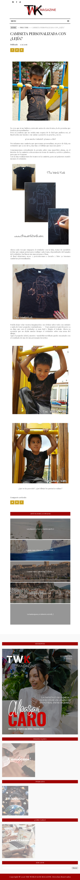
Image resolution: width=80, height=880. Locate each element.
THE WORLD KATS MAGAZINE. (39, 877)
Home (13, 27)
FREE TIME (24, 27)
